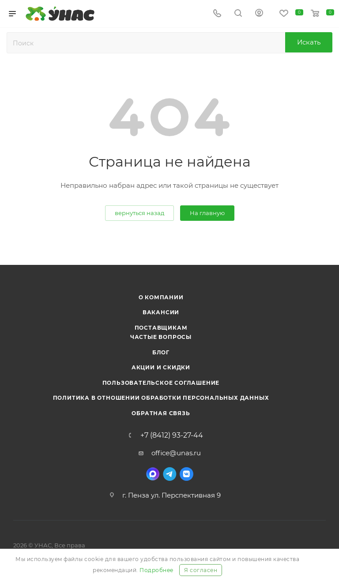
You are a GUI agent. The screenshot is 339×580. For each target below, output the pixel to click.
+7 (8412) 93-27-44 (171, 435)
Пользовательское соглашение (161, 382)
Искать (308, 42)
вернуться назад (139, 212)
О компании (161, 297)
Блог (161, 352)
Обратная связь (161, 413)
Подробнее (156, 570)
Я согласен (200, 570)
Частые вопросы (161, 337)
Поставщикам (161, 327)
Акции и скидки (161, 367)
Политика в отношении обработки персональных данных (161, 397)
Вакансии (161, 312)
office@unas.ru (176, 453)
